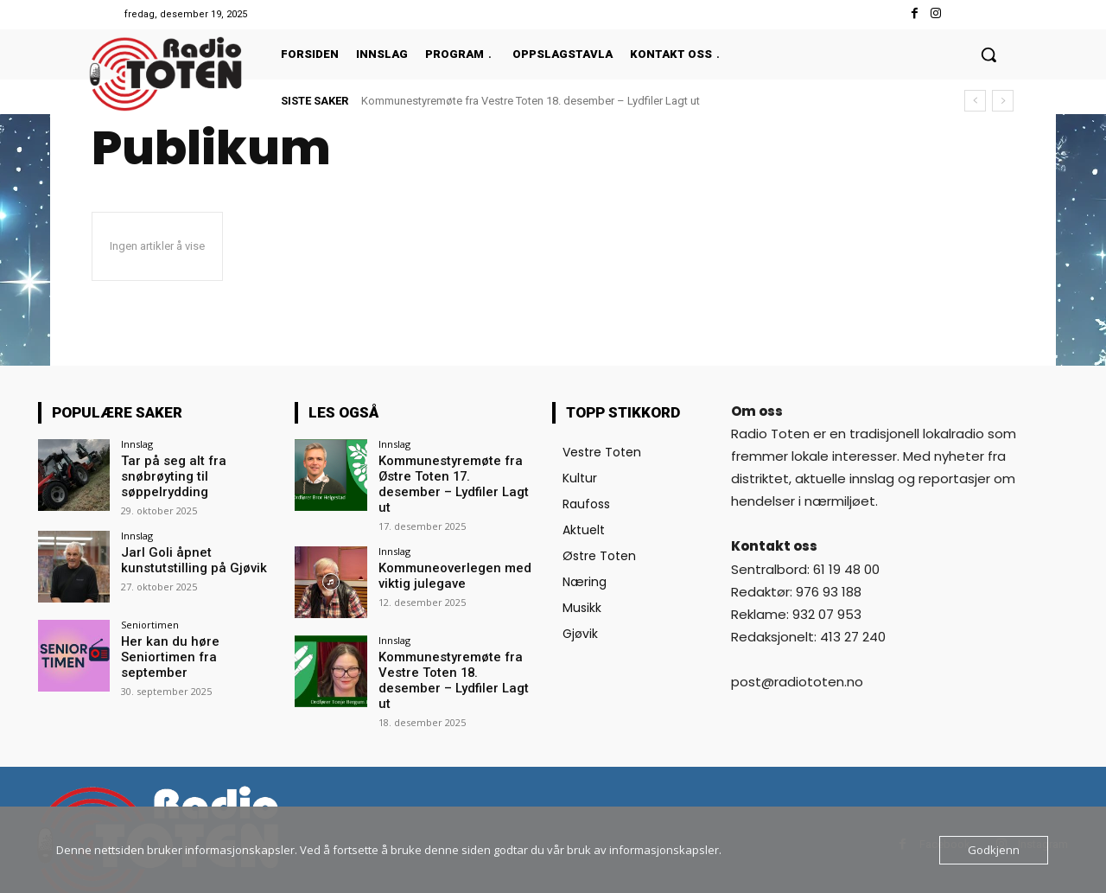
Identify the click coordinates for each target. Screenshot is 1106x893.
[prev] (975, 101)
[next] (1003, 101)
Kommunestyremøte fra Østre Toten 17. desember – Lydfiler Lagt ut (456, 475)
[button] (988, 54)
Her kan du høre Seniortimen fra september (197, 646)
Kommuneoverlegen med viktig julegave (451, 557)
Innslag (137, 444)
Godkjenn (994, 850)
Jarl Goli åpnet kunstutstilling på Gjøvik (188, 557)
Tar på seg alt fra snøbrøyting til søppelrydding (168, 475)
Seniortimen (150, 622)
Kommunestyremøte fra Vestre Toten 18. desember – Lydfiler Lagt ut (530, 100)
